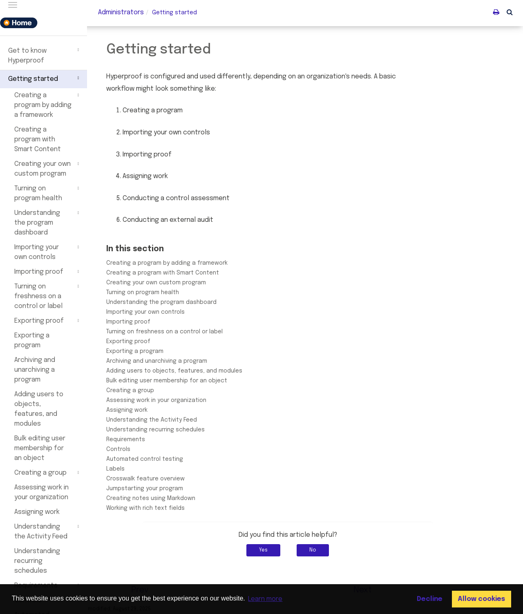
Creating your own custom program (47, 168)
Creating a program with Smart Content (37, 139)
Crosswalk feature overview (162, 479)
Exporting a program (31, 340)
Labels (132, 469)
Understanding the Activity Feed (47, 531)
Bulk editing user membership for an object (39, 448)
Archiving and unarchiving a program (34, 370)
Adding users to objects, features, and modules (38, 409)
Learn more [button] (265, 599)
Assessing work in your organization (41, 492)
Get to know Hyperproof (44, 54)
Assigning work (37, 512)
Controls (135, 449)
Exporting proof (47, 320)
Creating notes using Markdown (167, 498)
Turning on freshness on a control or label (47, 296)
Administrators (121, 12)
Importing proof (47, 271)
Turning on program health (47, 193)
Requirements (142, 439)
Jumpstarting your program (161, 488)
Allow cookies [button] (481, 599)
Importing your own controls (47, 252)
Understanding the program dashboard (47, 222)
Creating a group (47, 472)
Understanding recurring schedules (37, 561)
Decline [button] (430, 599)
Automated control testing (161, 459)
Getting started (44, 78)
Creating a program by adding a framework (47, 104)
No (330, 550)
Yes (281, 550)
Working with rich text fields (162, 508)
